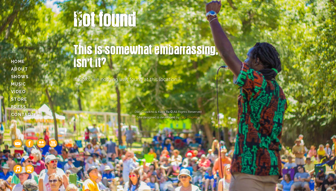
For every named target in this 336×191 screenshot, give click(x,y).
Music (18, 84)
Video (18, 91)
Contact (22, 114)
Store (19, 99)
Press (18, 106)
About (19, 69)
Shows (20, 76)
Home (18, 61)
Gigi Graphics (190, 117)
